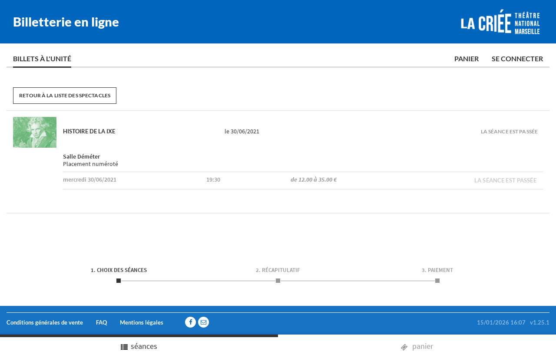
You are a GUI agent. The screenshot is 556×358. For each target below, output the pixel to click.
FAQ (101, 322)
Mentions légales (141, 322)
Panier (466, 58)
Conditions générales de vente (45, 322)
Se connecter (517, 58)
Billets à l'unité (42, 58)
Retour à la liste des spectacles (64, 95)
